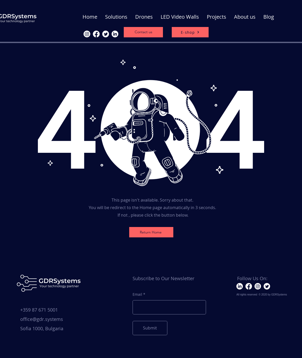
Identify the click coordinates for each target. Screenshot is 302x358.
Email (137, 294)
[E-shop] (190, 32)
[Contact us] (143, 32)
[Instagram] (87, 34)
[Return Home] (151, 232)
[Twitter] (105, 34)
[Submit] (150, 328)
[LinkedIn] (115, 34)
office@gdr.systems (41, 319)
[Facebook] (96, 34)
